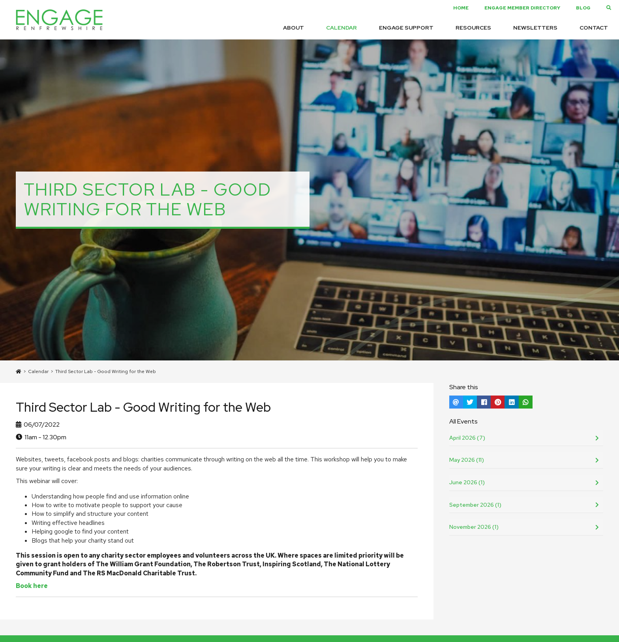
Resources (473, 27)
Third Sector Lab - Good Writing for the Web (105, 371)
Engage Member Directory (522, 8)
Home (461, 8)
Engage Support (406, 27)
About (293, 27)
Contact (594, 27)
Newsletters (535, 27)
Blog (583, 8)
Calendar (341, 27)
